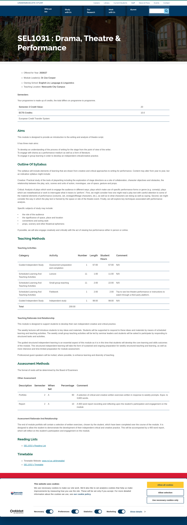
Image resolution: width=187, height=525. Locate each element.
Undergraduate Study (30, 3)
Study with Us (91, 13)
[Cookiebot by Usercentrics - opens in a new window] (16, 520)
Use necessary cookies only (165, 508)
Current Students (120, 3)
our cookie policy (82, 502)
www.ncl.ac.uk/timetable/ (53, 461)
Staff (133, 3)
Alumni (141, 13)
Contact (166, 3)
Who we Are (73, 13)
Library (106, 3)
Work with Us (126, 13)
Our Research (109, 13)
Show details (136, 520)
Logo (29, 12)
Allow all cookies (165, 493)
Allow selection (165, 501)
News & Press (144, 3)
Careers (97, 3)
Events (156, 3)
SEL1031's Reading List (35, 446)
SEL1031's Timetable (33, 465)
